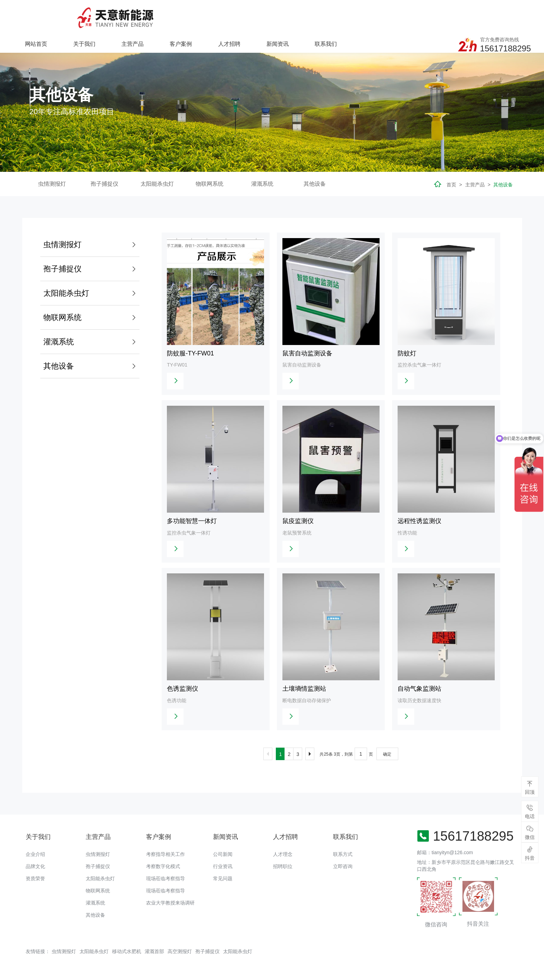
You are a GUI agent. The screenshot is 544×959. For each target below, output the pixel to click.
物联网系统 (209, 163)
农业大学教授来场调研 (170, 884)
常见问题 (222, 860)
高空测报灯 (180, 932)
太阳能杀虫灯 (157, 163)
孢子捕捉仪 (104, 163)
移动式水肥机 (126, 932)
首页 (451, 163)
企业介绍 (35, 835)
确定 (387, 735)
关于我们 (176, 16)
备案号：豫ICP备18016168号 (252, 950)
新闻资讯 (368, 16)
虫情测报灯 (52, 163)
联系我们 (416, 16)
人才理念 (282, 835)
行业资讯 (222, 847)
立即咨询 (342, 847)
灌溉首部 (154, 932)
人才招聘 (320, 16)
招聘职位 (282, 847)
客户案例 (272, 16)
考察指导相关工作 (165, 835)
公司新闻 (222, 835)
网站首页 (128, 16)
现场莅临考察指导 (165, 860)
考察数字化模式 (163, 847)
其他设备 (315, 163)
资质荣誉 (35, 860)
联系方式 (342, 835)
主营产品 (224, 16)
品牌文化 (35, 847)
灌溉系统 (262, 163)
